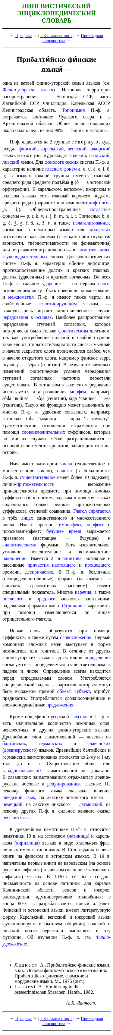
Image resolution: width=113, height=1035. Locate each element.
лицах (27, 518)
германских (50, 743)
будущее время (63, 531)
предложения (60, 704)
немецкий (12, 804)
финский (28, 148)
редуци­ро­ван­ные (64, 783)
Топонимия (73, 110)
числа (66, 463)
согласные (100, 209)
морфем (78, 391)
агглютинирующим (57, 303)
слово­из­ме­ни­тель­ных (43, 432)
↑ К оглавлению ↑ (56, 35)
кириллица (27, 842)
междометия (20, 297)
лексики (79, 716)
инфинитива (68, 558)
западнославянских (22, 770)
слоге (103, 283)
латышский (90, 804)
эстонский (99, 155)
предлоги (45, 598)
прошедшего (98, 565)
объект (64, 691)
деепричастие (39, 571)
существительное (37, 477)
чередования (15, 317)
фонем (70, 168)
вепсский (77, 148)
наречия (83, 592)
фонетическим (73, 330)
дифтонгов (100, 202)
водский (77, 155)
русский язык (16, 817)
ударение (51, 283)
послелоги (13, 598)
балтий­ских (14, 743)
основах (44, 317)
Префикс (23, 35)
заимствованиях (93, 249)
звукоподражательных (25, 256)
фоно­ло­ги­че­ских (62, 162)
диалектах (100, 229)
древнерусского (20, 750)
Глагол (80, 511)
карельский (52, 148)
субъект (82, 691)
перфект (95, 524)
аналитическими (19, 544)
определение (98, 657)
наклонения (14, 558)
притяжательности (35, 484)
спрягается (100, 511)
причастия (38, 565)
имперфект (70, 524)
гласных (53, 168)
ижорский (100, 148)
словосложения (75, 637)
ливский (10, 162)
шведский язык (18, 797)
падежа (64, 470)
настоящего (64, 565)
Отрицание (73, 605)
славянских (99, 743)
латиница (78, 835)
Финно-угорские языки (27, 89)
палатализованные (92, 222)
